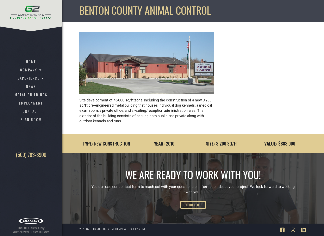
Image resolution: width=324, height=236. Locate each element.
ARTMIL (142, 229)
